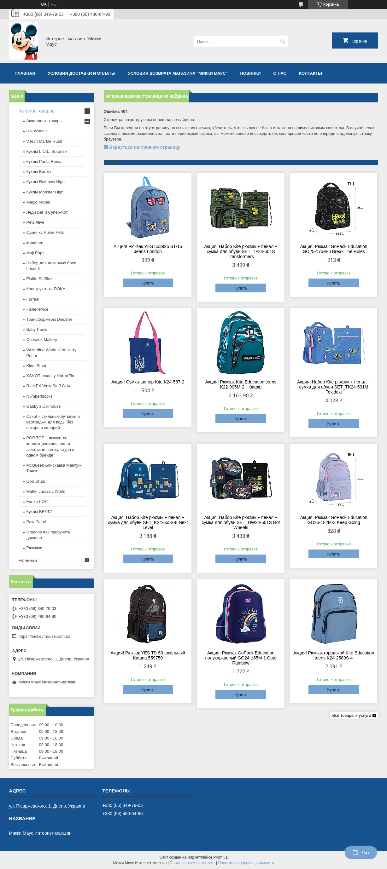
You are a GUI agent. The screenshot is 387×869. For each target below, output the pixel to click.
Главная (25, 73)
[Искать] (282, 41)
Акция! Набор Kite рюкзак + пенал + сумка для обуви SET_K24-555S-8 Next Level (148, 522)
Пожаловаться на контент (192, 863)
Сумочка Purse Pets (45, 232)
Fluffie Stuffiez (39, 278)
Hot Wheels (37, 131)
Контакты (310, 73)
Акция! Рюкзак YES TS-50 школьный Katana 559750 (147, 655)
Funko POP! (37, 501)
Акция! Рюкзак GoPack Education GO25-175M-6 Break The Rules (333, 249)
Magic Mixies (38, 202)
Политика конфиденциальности (246, 863)
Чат (360, 852)
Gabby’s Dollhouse (43, 406)
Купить (147, 283)
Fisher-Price (37, 309)
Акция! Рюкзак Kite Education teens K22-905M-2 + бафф (240, 384)
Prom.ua (220, 857)
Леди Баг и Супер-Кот (47, 212)
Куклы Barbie (38, 171)
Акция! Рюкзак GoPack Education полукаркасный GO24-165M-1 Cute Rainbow (241, 657)
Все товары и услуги (351, 715)
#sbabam (34, 242)
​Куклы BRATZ (39, 511)
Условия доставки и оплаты (81, 73)
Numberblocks (39, 396)
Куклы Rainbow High (45, 181)
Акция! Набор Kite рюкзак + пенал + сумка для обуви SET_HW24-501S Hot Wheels (241, 522)
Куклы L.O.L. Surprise (46, 151)
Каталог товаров (37, 110)
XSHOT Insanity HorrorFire (51, 375)
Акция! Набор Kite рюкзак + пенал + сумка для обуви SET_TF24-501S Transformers (240, 251)
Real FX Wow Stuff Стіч (48, 385)
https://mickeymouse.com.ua (45, 636)
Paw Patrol (36, 521)
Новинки (250, 73)
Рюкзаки (34, 547)
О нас (279, 73)
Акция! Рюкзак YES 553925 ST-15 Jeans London (148, 249)
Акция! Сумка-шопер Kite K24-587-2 (148, 381)
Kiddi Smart (37, 365)
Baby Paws (36, 329)
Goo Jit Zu (35, 481)
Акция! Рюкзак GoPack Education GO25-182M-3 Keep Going (333, 520)
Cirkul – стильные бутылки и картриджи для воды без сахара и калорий (53, 422)
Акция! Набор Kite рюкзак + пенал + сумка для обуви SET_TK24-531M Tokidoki (333, 386)
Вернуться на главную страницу (145, 147)
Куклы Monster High (45, 192)
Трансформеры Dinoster (49, 319)
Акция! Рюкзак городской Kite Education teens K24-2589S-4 (333, 655)
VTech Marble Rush (44, 141)
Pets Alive (35, 222)
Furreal (32, 299)
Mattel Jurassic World (46, 491)
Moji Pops (35, 252)
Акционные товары (44, 120)
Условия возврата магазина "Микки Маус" (178, 73)
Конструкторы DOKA (46, 288)
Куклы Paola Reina (44, 161)
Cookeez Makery (41, 339)
